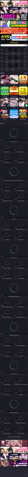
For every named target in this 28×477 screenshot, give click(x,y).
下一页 (16, 436)
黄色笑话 (19, 66)
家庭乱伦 (13, 64)
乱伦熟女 (19, 58)
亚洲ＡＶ (7, 52)
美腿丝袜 (7, 62)
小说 (2, 65)
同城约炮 (7, 68)
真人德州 (13, 48)
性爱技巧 (25, 66)
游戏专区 (25, 48)
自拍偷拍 (13, 52)
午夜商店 (13, 68)
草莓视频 (19, 68)
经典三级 (13, 58)
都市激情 (7, 64)
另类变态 (25, 58)
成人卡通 (19, 56)
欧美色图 (19, 60)
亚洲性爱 (7, 56)
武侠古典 (25, 64)
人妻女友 (19, 64)
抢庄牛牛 (25, 50)
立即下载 (20, 474)
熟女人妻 (7, 54)
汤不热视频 (25, 68)
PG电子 (7, 48)
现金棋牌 (19, 50)
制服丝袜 (7, 58)
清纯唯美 (13, 62)
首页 (9, 436)
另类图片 (25, 62)
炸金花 (13, 50)
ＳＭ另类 (25, 54)
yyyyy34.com (14, 43)
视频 (2, 53)
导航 (2, 69)
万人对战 (19, 48)
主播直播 (19, 54)
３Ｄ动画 (25, 52)
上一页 (12, 436)
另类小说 (13, 66)
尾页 (19, 436)
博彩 (2, 49)
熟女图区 (19, 62)
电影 (2, 57)
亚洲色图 (13, 60)
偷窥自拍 (7, 60)
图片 (2, 61)
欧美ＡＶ (19, 52)
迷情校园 (7, 66)
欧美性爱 (25, 56)
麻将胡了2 (6, 50)
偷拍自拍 (13, 56)
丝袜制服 (13, 54)
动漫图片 (25, 60)
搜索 (25, 45)
